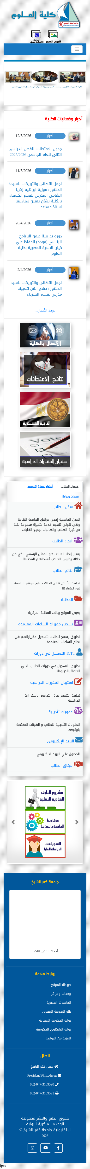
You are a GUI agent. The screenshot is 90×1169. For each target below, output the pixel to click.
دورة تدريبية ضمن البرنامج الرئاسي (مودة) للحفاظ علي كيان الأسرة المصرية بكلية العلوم (39, 244)
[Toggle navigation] (77, 49)
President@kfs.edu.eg (44, 1075)
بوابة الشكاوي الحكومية (53, 1029)
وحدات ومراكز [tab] (69, 497)
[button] (10, 80)
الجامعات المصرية (59, 1002)
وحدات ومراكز (61, 993)
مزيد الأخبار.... (45, 310)
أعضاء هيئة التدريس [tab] (40, 487)
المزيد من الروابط (58, 1038)
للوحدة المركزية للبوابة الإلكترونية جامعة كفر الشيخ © (45, 1129)
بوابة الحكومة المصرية (55, 1020)
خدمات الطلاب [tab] (69, 487)
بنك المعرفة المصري (56, 1011)
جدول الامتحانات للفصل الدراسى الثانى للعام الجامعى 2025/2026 (35, 151)
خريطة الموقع (61, 985)
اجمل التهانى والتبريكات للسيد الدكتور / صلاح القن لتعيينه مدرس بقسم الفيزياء (36, 288)
